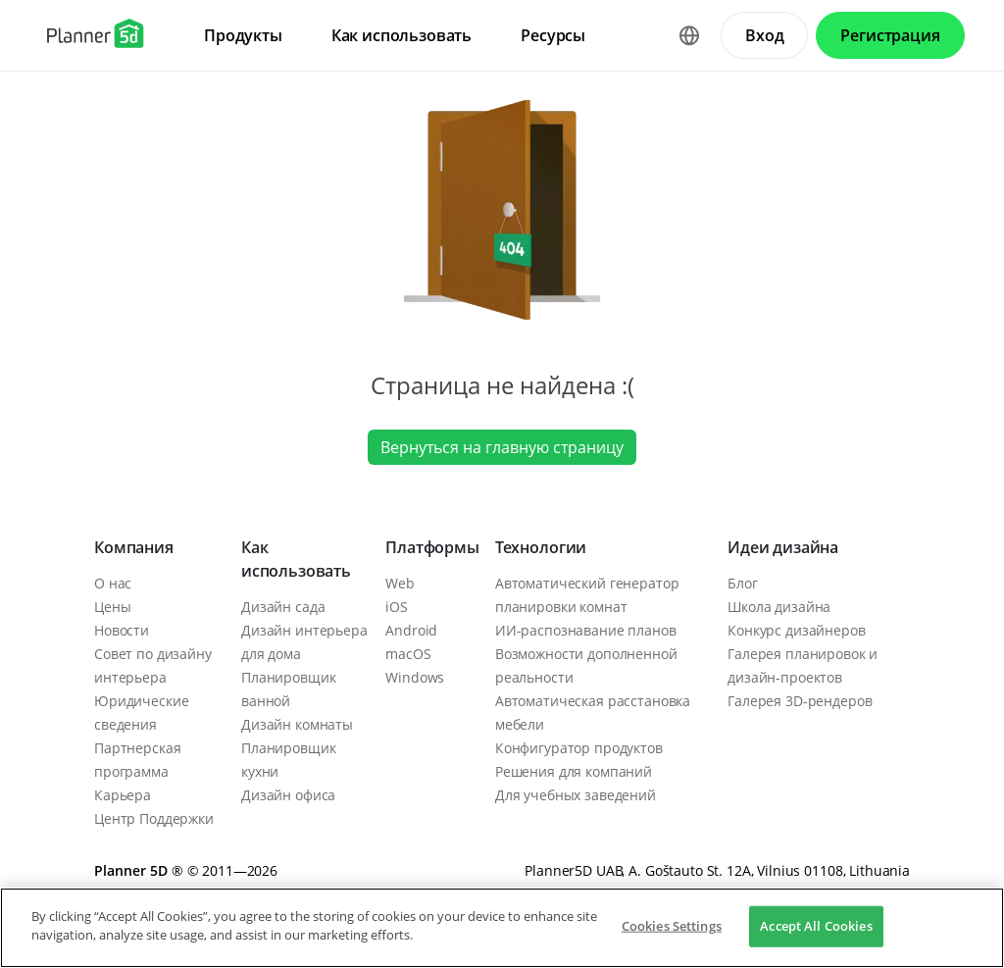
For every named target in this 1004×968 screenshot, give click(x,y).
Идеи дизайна (783, 547)
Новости (121, 630)
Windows (414, 677)
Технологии (540, 547)
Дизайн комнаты (297, 724)
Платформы (432, 547)
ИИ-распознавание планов (586, 630)
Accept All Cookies (816, 926)
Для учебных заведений (575, 795)
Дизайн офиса (288, 795)
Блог (742, 583)
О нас (112, 583)
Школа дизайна (779, 606)
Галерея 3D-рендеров (800, 700)
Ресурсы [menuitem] (553, 35)
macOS (407, 653)
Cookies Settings (672, 926)
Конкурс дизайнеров (796, 630)
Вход (764, 35)
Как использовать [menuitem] (401, 35)
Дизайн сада (283, 606)
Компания (134, 547)
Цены (112, 606)
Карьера (122, 795)
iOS (396, 606)
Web (400, 583)
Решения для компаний (573, 771)
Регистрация (889, 35)
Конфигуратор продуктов (579, 748)
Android (411, 630)
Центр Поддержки (154, 818)
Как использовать (296, 559)
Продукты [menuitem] (243, 35)
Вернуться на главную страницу (502, 447)
